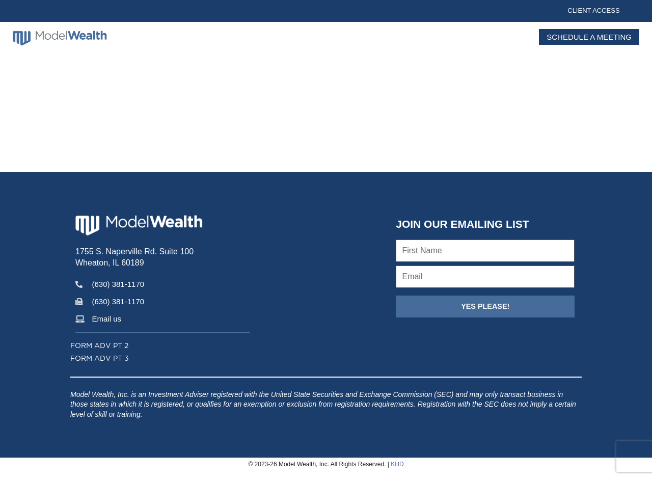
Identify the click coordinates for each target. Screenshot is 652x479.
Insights (391, 39)
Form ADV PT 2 (99, 345)
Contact (506, 39)
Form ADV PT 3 (99, 358)
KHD (397, 464)
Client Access (593, 10)
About (338, 39)
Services (452, 39)
